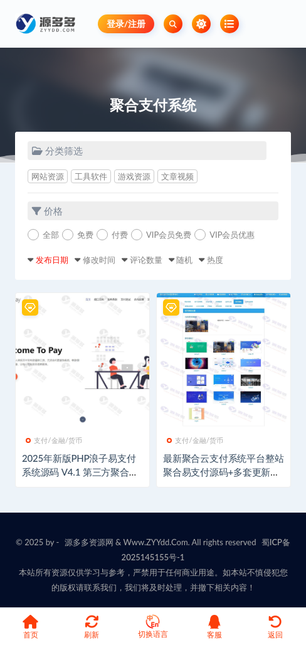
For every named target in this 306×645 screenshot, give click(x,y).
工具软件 (91, 176)
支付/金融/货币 (54, 440)
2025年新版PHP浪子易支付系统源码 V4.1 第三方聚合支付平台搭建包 (80, 471)
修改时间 (99, 260)
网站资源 (47, 176)
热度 (215, 260)
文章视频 (177, 176)
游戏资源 (134, 176)
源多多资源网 (89, 542)
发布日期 (52, 260)
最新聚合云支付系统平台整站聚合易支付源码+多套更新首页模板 (223, 471)
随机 (184, 260)
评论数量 (146, 260)
